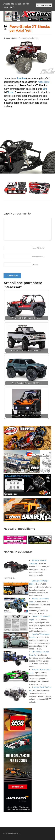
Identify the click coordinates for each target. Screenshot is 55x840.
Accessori (23, 38)
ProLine (21, 78)
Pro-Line (35, 38)
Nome (38, 248)
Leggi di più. (9, 7)
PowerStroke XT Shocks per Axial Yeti (29, 28)
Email (38, 256)
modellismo (44, 82)
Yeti (45, 89)
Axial (29, 38)
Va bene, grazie (44, 5)
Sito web (35, 265)
